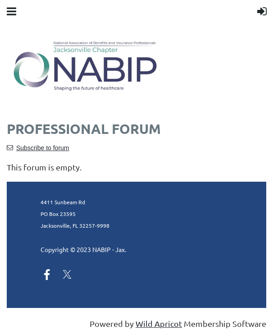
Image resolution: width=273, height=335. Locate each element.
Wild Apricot (159, 323)
